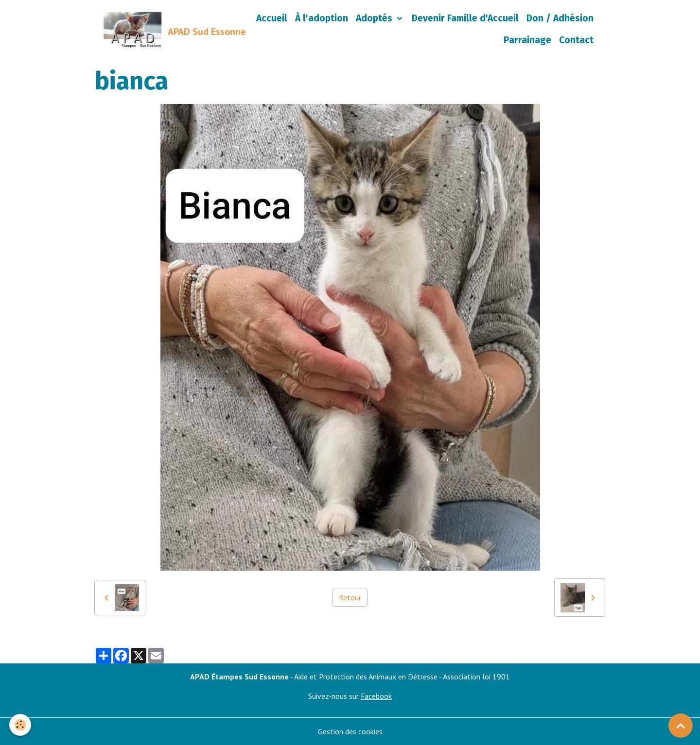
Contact (576, 40)
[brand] (162, 29)
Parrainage (527, 40)
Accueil (271, 18)
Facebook (376, 696)
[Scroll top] (680, 725)
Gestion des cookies (350, 731)
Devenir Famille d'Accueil (465, 18)
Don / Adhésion (560, 18)
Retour (350, 598)
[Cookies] (21, 725)
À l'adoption (321, 18)
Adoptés (375, 18)
